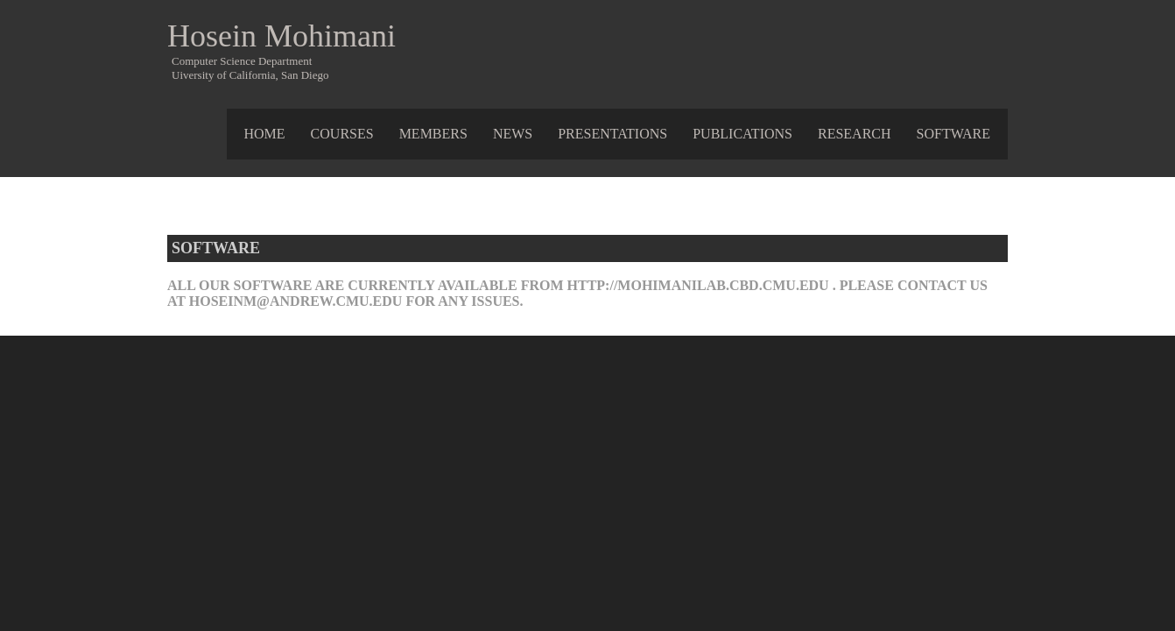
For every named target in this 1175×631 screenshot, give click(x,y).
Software (953, 133)
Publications (742, 133)
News (512, 133)
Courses (342, 133)
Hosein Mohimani (281, 35)
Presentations (612, 133)
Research (854, 133)
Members (433, 133)
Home (264, 133)
